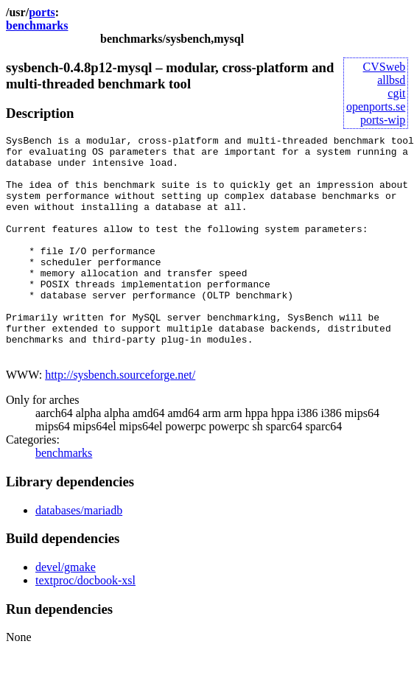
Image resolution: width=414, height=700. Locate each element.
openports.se (375, 106)
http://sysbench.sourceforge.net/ (120, 419)
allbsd (391, 80)
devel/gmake (65, 611)
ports (42, 12)
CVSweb (384, 66)
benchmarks (37, 25)
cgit (396, 93)
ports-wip (382, 119)
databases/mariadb (78, 554)
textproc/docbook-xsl (85, 624)
